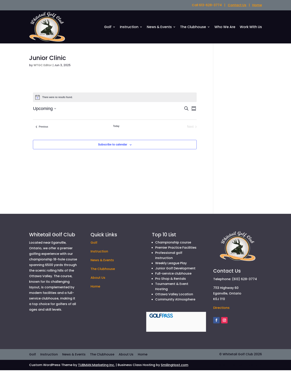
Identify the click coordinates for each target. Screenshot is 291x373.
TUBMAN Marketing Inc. (96, 367)
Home (257, 5)
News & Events (159, 29)
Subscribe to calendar (112, 147)
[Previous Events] (42, 129)
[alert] (114, 100)
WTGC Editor (43, 68)
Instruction (129, 29)
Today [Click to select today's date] (116, 129)
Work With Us (251, 29)
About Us (98, 280)
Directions (221, 310)
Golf (107, 29)
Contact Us (237, 5)
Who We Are (224, 29)
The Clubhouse (193, 29)
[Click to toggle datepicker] (44, 111)
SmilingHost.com (174, 367)
